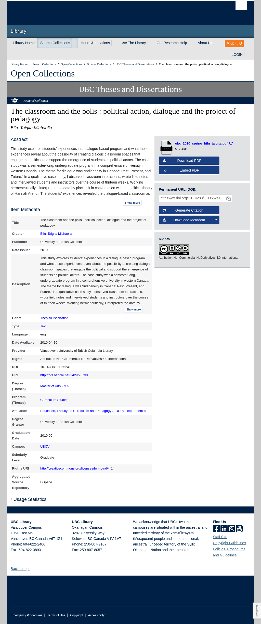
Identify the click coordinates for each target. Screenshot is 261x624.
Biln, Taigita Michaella (56, 234)
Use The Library (133, 43)
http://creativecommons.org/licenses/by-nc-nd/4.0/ (76, 468)
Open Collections (43, 73)
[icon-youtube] (239, 529)
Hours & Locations (95, 43)
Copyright (76, 615)
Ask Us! (234, 43)
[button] (31, 568)
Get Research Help (172, 43)
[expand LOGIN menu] (247, 54)
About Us (205, 43)
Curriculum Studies (54, 400)
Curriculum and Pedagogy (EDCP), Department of (110, 411)
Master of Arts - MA (54, 386)
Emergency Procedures (26, 615)
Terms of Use (56, 615)
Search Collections (55, 43)
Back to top (22, 569)
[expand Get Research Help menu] (192, 43)
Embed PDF (181, 170)
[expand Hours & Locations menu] (114, 43)
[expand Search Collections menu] (75, 43)
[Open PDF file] (204, 143)
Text (43, 326)
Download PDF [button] (182, 161)
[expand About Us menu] (217, 43)
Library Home (24, 43)
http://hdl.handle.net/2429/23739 (64, 375)
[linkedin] (224, 529)
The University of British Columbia (23, 13)
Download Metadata (190, 220)
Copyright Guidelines (229, 543)
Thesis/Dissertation (54, 318)
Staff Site (220, 537)
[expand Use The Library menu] (151, 43)
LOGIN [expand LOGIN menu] (237, 55)
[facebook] (216, 529)
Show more (132, 202)
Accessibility (96, 615)
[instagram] (231, 529)
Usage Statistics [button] (28, 499)
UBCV (44, 446)
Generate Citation (183, 210)
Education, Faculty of (55, 411)
